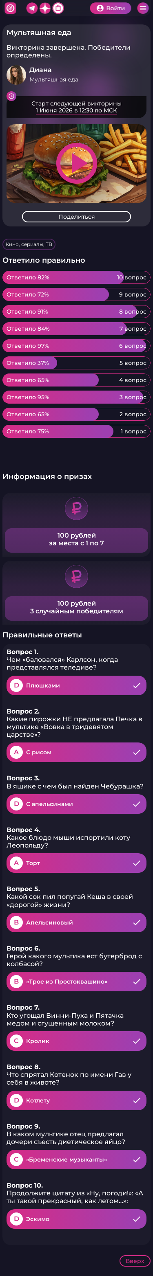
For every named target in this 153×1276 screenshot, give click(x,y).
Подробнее (76, 107)
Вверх (135, 1261)
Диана (40, 70)
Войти (115, 8)
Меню (143, 8)
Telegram (32, 8)
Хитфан (10, 8)
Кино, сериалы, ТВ (29, 244)
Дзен (45, 8)
